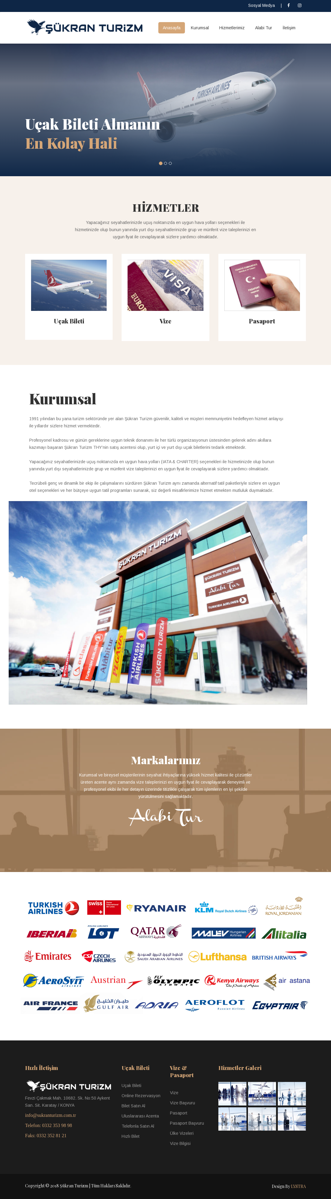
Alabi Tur (263, 27)
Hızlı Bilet (131, 1136)
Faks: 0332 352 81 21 (46, 1135)
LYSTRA (298, 1186)
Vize (165, 321)
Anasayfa (171, 27)
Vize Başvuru (182, 1102)
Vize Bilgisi (180, 1143)
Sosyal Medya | (265, 5)
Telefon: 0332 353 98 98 (48, 1125)
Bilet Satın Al (133, 1105)
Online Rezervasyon (141, 1095)
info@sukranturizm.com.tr (50, 1115)
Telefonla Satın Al (138, 1126)
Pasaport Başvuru (187, 1123)
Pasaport (262, 321)
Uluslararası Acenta (140, 1116)
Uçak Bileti (69, 321)
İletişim (289, 27)
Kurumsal (200, 27)
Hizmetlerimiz (232, 27)
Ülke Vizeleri (182, 1133)
